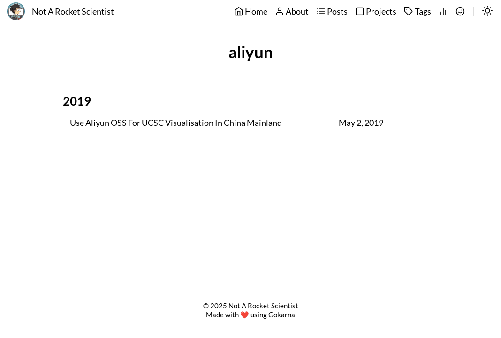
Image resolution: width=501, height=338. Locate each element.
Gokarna (281, 314)
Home (250, 11)
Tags (417, 11)
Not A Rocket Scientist (73, 11)
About (292, 11)
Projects (375, 11)
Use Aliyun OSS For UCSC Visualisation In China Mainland (176, 123)
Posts (332, 11)
